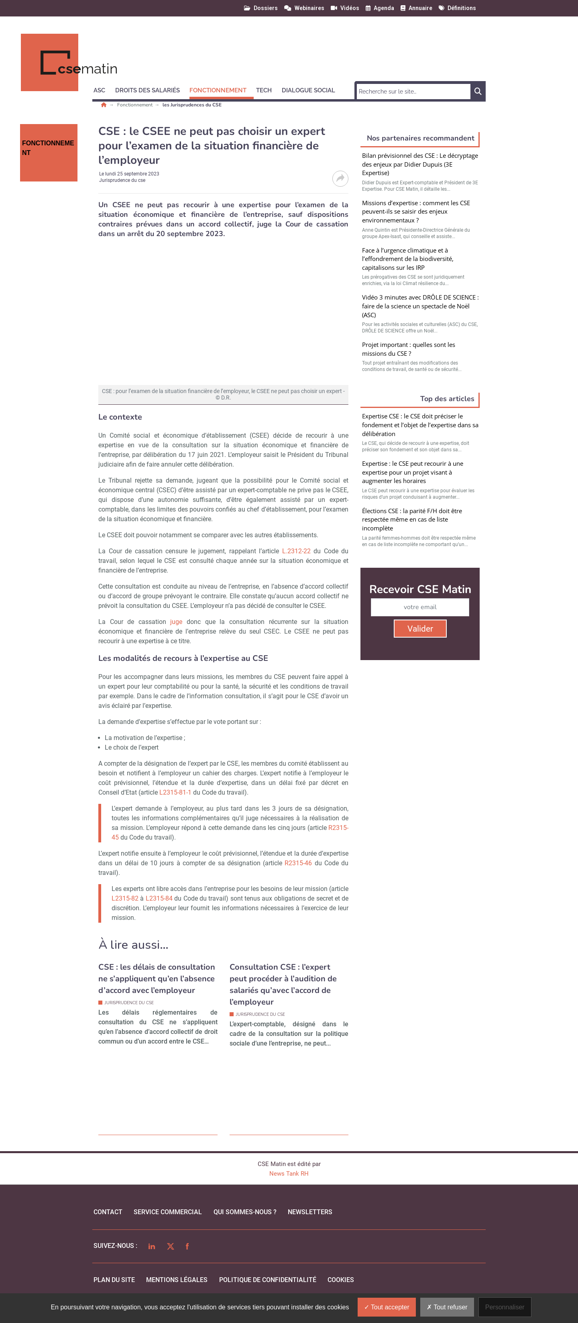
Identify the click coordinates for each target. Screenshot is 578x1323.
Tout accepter (386, 1307)
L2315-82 (125, 898)
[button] (103, 89)
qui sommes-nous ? (245, 1212)
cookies (341, 1280)
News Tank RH (289, 1173)
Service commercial (168, 1212)
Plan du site (114, 1280)
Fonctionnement (135, 105)
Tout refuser (447, 1307)
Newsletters (310, 1212)
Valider (420, 629)
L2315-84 (159, 898)
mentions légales (177, 1280)
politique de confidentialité (267, 1280)
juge (176, 622)
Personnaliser (505, 1307)
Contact (108, 1212)
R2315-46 (298, 863)
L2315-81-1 (175, 792)
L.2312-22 (296, 551)
